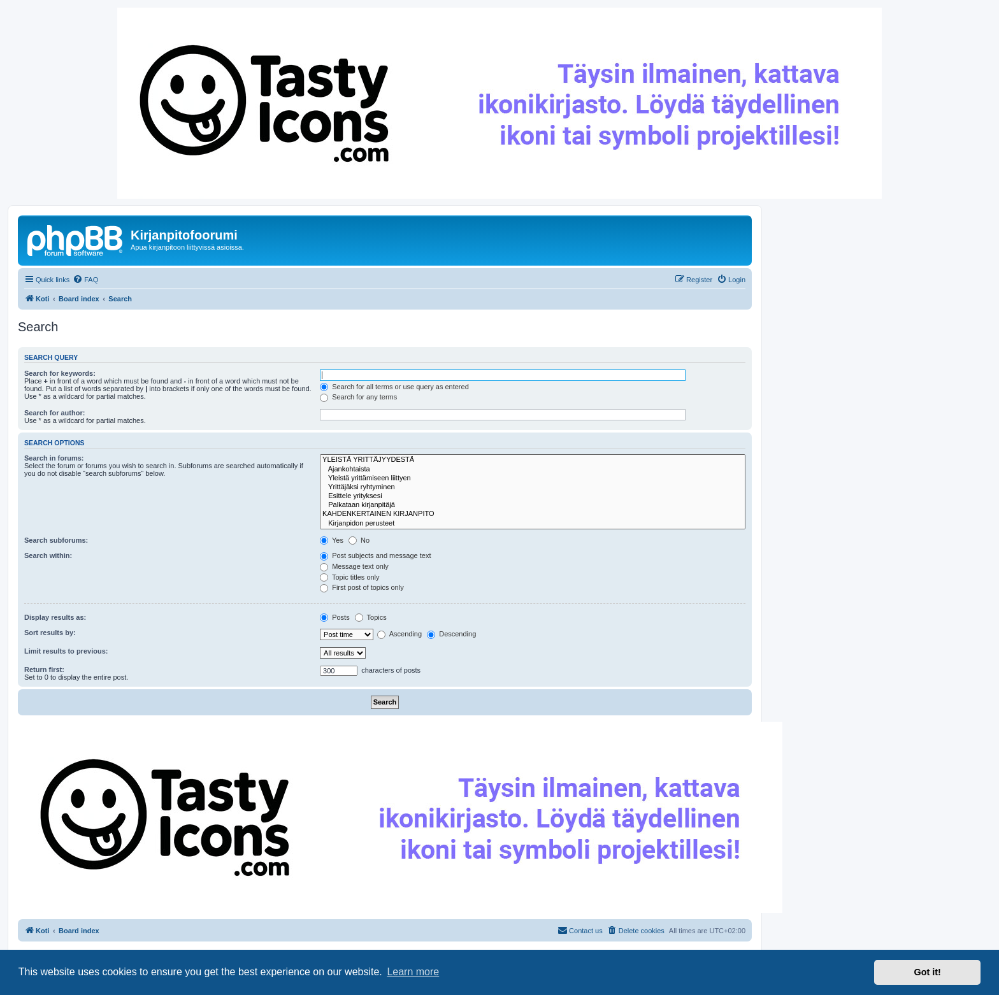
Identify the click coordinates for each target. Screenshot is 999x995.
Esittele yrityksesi (532, 496)
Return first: (44, 669)
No (359, 540)
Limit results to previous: (66, 651)
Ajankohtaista (532, 469)
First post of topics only (362, 587)
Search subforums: (56, 540)
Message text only (354, 566)
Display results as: (55, 617)
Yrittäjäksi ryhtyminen (532, 487)
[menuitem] (85, 279)
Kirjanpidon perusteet (532, 523)
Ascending (399, 634)
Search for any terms (358, 397)
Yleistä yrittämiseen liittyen (532, 478)
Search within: (48, 555)
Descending (451, 634)
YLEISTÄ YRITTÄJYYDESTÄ (532, 459)
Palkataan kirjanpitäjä (532, 505)
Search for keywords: (60, 373)
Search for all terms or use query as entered (394, 386)
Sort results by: (50, 632)
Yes (331, 540)
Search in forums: (54, 458)
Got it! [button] (927, 972)
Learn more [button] (413, 971)
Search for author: (54, 413)
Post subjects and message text (375, 555)
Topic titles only (349, 577)
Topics (371, 617)
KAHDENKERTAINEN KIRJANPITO (532, 514)
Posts (335, 617)
